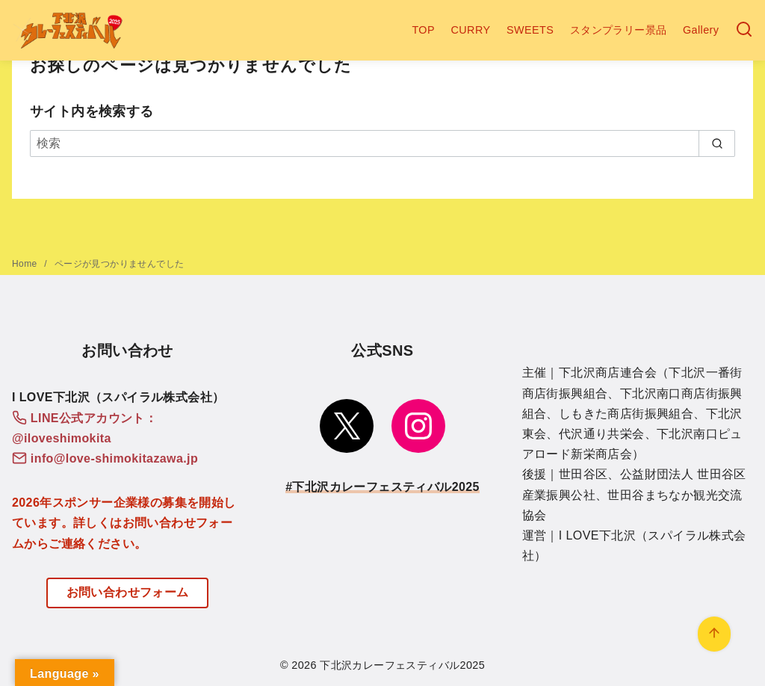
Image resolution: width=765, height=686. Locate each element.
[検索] (744, 30)
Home (26, 264)
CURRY (471, 30)
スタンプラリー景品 (618, 30)
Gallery (701, 30)
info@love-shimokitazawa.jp (114, 458)
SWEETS (530, 30)
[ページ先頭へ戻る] (714, 634)
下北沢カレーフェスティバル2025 (402, 665)
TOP (423, 30)
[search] (717, 143)
